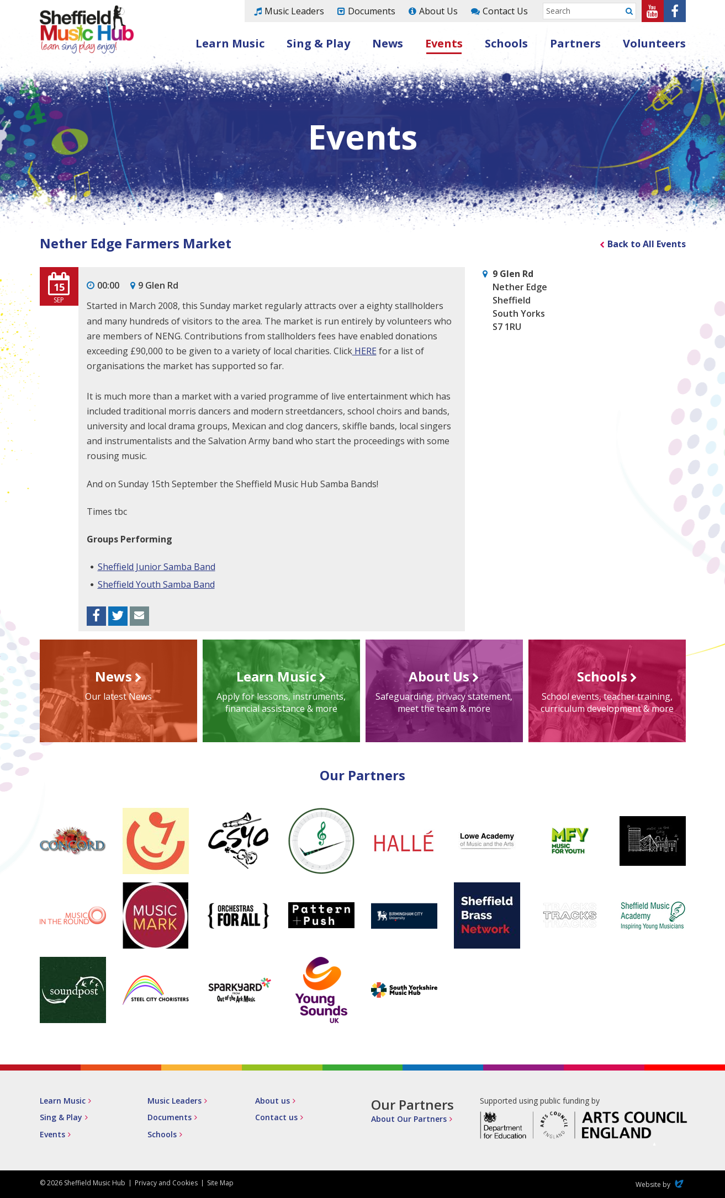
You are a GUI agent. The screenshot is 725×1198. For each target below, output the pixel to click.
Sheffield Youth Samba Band (156, 584)
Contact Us (505, 11)
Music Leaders (294, 11)
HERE (364, 351)
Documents (371, 11)
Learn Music (229, 43)
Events (444, 43)
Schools (506, 43)
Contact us (276, 1117)
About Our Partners (409, 1119)
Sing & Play (318, 43)
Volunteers (654, 43)
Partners (575, 43)
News (387, 43)
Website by (660, 1184)
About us (272, 1100)
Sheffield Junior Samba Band (156, 567)
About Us (438, 11)
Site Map (220, 1183)
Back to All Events (646, 244)
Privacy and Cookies (166, 1183)
